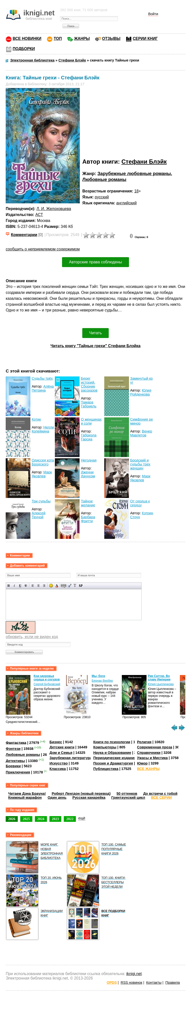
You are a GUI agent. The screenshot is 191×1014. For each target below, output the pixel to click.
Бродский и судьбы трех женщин (140, 464)
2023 (55, 819)
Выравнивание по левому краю (33, 586)
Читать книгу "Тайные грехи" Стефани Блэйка (95, 346)
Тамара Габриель (88, 404)
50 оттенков (127, 794)
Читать (95, 333)
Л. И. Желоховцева (54, 209)
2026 (11, 819)
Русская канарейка (89, 797)
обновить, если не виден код (32, 637)
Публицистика (105, 769)
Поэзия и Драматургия (113, 763)
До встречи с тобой (160, 794)
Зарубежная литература (70, 758)
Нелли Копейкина (43, 429)
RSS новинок (131, 982)
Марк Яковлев (42, 474)
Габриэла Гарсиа (88, 437)
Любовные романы (104, 179)
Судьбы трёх (42, 378)
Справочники (149, 753)
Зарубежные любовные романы (134, 173)
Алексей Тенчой (38, 515)
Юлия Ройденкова (140, 392)
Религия (144, 742)
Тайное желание (88, 503)
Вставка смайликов (51, 586)
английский (126, 203)
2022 (69, 819)
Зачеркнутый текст (26, 586)
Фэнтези (13, 749)
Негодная (88, 460)
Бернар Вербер (102, 680)
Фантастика (16, 742)
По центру (38, 586)
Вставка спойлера (81, 586)
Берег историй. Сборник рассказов (89, 384)
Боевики (13, 766)
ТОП (58, 38)
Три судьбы (41, 501)
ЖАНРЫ (82, 38)
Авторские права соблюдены (95, 262)
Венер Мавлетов (141, 433)
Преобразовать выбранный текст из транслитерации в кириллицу (75, 586)
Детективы (15, 761)
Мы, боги (98, 676)
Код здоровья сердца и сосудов (47, 677)
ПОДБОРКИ (24, 49)
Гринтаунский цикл (128, 797)
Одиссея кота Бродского (43, 462)
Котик (36, 419)
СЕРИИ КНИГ (145, 38)
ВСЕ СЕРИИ (161, 797)
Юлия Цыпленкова (160, 684)
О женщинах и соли (91, 421)
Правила (172, 982)
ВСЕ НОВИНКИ (27, 38)
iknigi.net (134, 974)
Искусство (58, 763)
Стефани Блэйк (144, 161)
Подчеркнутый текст (20, 586)
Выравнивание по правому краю (44, 586)
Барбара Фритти (88, 519)
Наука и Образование (112, 753)
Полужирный (9, 586)
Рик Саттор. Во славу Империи (159, 677)
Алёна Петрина (43, 388)
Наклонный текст (14, 586)
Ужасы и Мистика (152, 758)
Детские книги (61, 747)
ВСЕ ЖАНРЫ (148, 769)
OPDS (112, 982)
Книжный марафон (25, 797)
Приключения (18, 772)
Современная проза (154, 747)
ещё (81, 818)
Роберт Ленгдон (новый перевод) (81, 794)
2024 (40, 819)
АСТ (39, 215)
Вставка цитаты (69, 586)
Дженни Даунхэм (88, 474)
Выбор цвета (57, 586)
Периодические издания (114, 758)
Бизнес (55, 742)
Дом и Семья (60, 753)
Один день (57, 797)
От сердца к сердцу (140, 503)
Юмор (142, 763)
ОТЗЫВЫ (111, 38)
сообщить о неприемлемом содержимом (43, 249)
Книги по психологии (111, 742)
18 (136, 191)
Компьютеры (104, 747)
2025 (26, 819)
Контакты (153, 982)
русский (102, 197)
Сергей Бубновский (47, 684)
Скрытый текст (63, 586)
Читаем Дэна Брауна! (27, 794)
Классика (57, 769)
